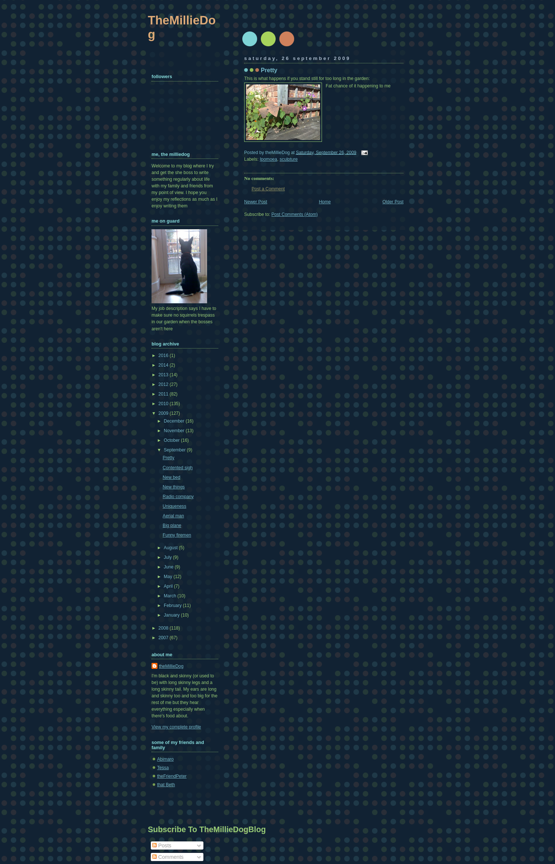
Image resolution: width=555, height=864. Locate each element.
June (169, 567)
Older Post (392, 201)
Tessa (163, 767)
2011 (164, 394)
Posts (161, 845)
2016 (164, 355)
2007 (164, 637)
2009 (164, 413)
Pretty (269, 70)
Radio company (178, 496)
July (168, 557)
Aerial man (173, 515)
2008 (164, 628)
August (171, 547)
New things (174, 487)
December (175, 421)
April (169, 586)
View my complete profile (176, 727)
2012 (164, 384)
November (175, 430)
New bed (171, 477)
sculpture (289, 159)
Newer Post (255, 201)
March (170, 595)
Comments (167, 857)
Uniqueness (174, 506)
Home (325, 201)
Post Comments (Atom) (295, 214)
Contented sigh (178, 467)
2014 (164, 365)
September (175, 450)
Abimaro (165, 759)
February (173, 605)
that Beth (166, 784)
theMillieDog (171, 666)
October (172, 440)
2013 (164, 374)
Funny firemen (177, 535)
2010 (164, 403)
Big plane (172, 525)
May (168, 576)
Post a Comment (268, 188)
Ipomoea (268, 159)
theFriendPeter (172, 776)
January (172, 615)
